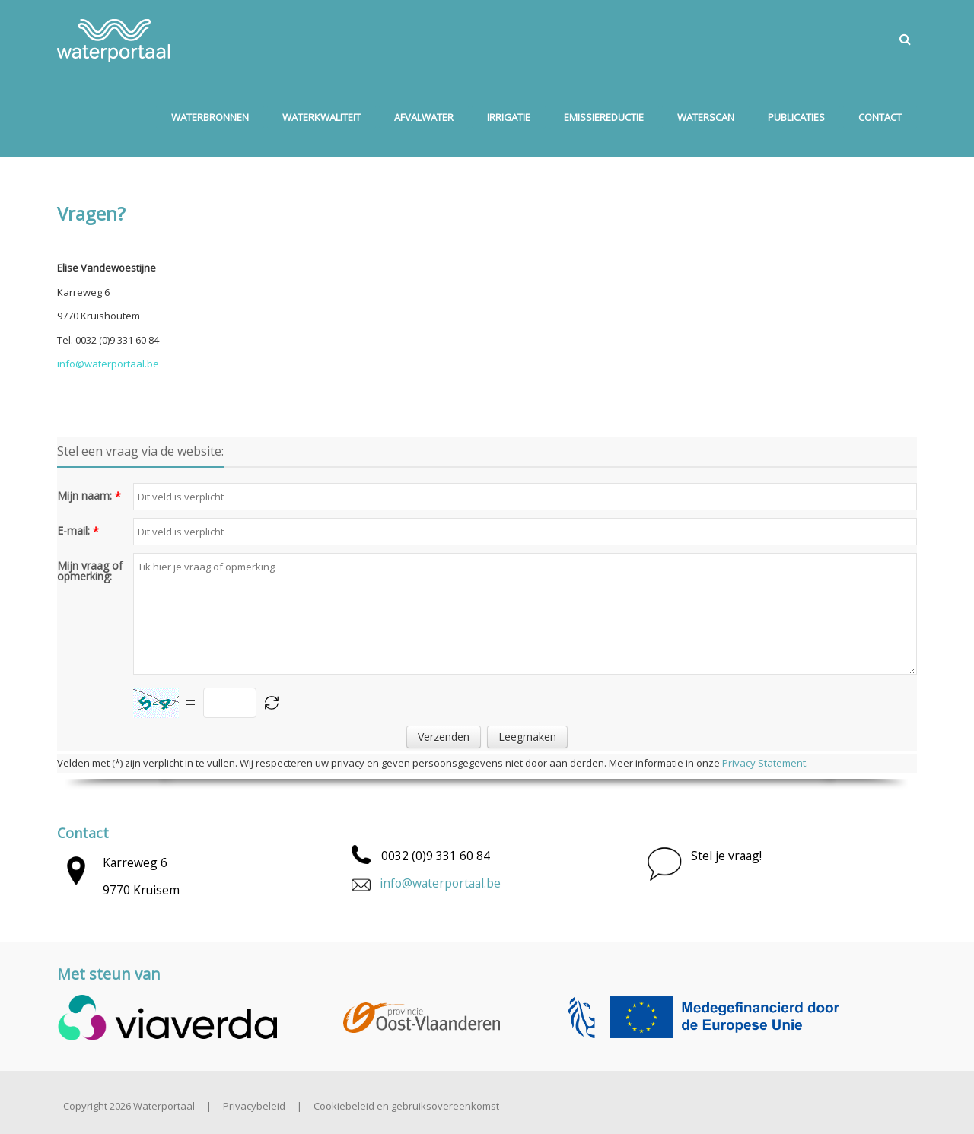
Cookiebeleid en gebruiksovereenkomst (406, 1106)
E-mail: (73, 531)
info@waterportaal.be (440, 883)
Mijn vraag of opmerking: (90, 571)
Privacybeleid (254, 1106)
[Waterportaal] (113, 39)
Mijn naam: (84, 496)
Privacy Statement (764, 763)
